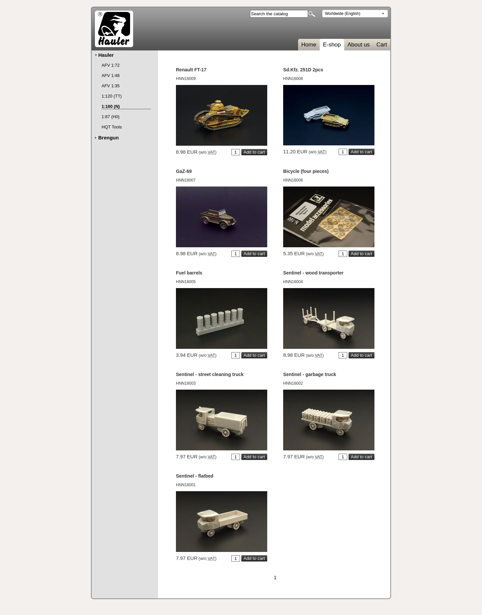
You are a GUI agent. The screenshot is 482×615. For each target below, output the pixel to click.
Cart (381, 44)
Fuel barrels (189, 272)
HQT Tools (112, 126)
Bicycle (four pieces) (306, 171)
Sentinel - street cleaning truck (210, 374)
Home (308, 44)
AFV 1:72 (111, 65)
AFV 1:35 (111, 85)
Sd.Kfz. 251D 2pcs (303, 69)
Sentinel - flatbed (194, 476)
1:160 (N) (111, 106)
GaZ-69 (184, 171)
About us (359, 44)
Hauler (106, 55)
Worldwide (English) (342, 13)
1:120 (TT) (112, 96)
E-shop (332, 44)
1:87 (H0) (111, 116)
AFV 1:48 (111, 75)
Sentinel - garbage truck (309, 374)
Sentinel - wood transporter (313, 272)
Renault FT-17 (191, 69)
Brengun (108, 137)
